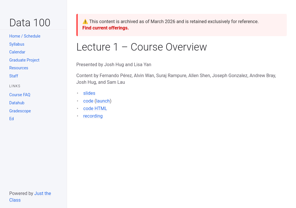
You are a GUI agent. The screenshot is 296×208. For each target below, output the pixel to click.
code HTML (95, 108)
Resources (18, 68)
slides (89, 93)
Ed (11, 118)
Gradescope (20, 111)
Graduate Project (24, 60)
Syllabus (16, 44)
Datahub (16, 103)
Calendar (17, 52)
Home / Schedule (24, 36)
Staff (13, 76)
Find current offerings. (105, 28)
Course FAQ (19, 94)
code (88, 101)
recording (93, 116)
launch (103, 101)
